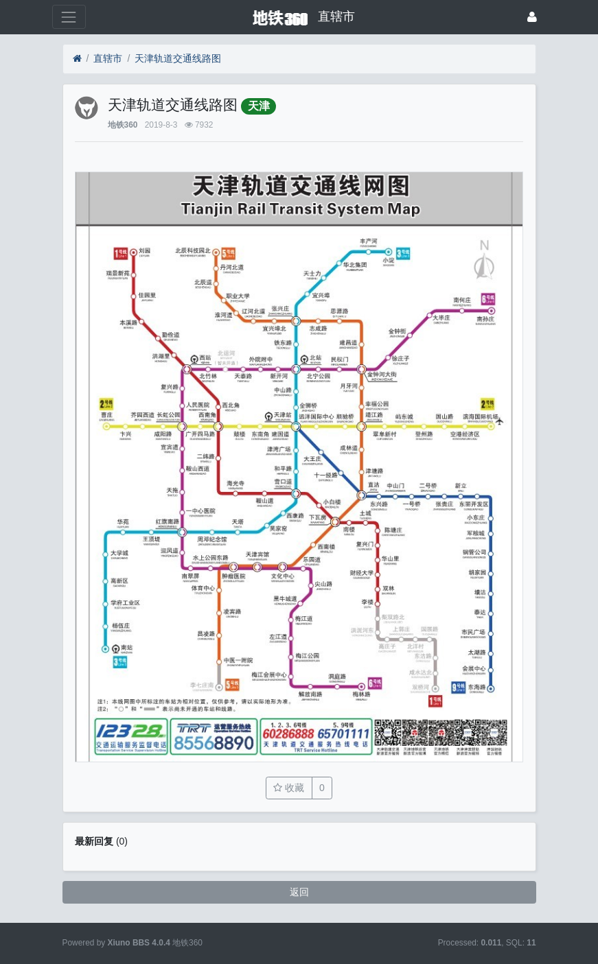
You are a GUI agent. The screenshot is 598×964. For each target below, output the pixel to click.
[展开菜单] (69, 17)
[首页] (77, 58)
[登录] (532, 17)
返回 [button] (299, 891)
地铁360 (123, 125)
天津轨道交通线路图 (178, 58)
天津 (259, 106)
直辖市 (107, 58)
